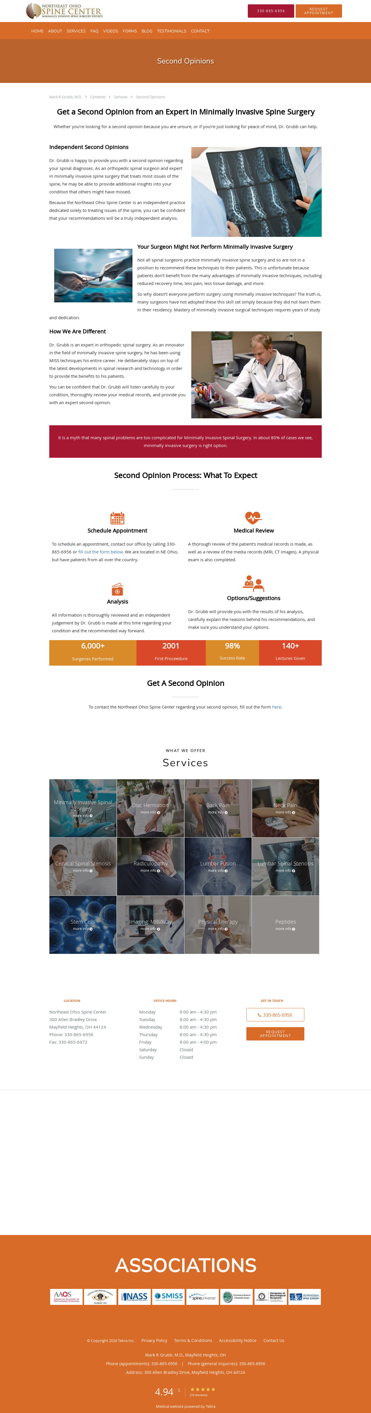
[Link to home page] (55, 11)
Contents (98, 96)
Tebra (210, 1406)
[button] (319, 11)
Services (121, 96)
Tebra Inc (126, 1340)
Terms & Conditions (193, 1340)
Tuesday (184, 1019)
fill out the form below (100, 552)
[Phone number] (275, 1014)
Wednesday (184, 1027)
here (276, 707)
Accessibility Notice (238, 1340)
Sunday (184, 1057)
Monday (184, 1012)
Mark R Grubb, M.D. (66, 96)
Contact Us (273, 1340)
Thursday (184, 1034)
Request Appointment (275, 1033)
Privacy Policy (154, 1340)
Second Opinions (150, 96)
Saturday (184, 1049)
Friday (184, 1042)
